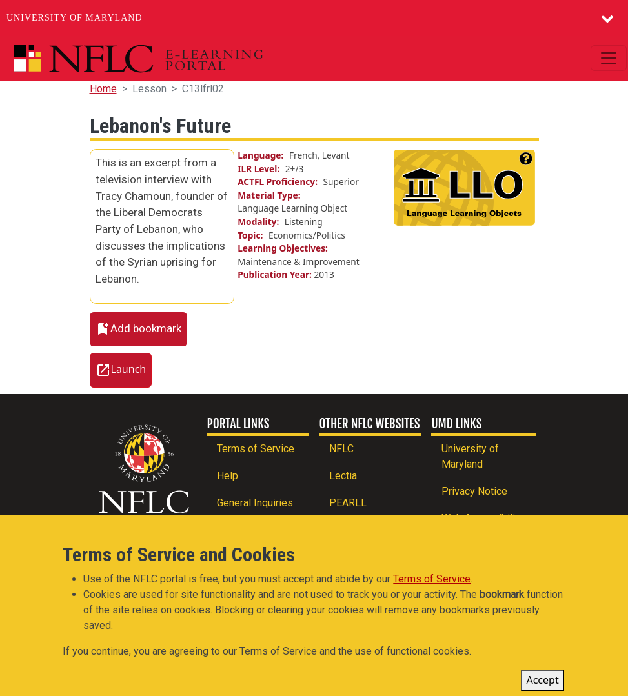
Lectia (343, 476)
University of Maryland (74, 18)
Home (103, 89)
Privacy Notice (474, 491)
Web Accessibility (482, 518)
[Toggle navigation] (609, 58)
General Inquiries (255, 503)
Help (227, 476)
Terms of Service (255, 448)
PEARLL (348, 503)
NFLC (341, 448)
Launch (129, 369)
